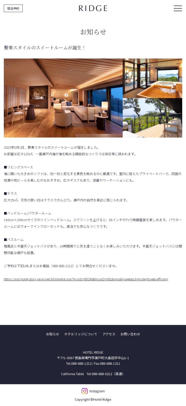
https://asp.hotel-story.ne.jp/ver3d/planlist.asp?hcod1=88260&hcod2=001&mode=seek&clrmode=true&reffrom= (86, 279)
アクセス (108, 334)
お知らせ (52, 334)
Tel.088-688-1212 (78, 363)
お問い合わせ (130, 334)
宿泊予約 (13, 8)
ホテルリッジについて (80, 334)
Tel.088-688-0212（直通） (106, 373)
